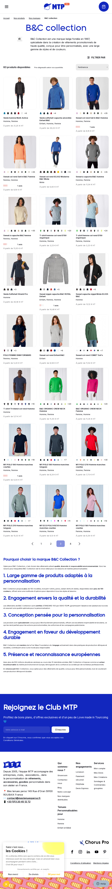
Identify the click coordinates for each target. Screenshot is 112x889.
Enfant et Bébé (64, 828)
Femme (61, 823)
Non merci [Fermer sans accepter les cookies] (13, 874)
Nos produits (19, 18)
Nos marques (34, 18)
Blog (60, 787)
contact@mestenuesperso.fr (24, 798)
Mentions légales (101, 863)
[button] (6, 884)
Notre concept (64, 792)
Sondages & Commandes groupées (99, 784)
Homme (61, 819)
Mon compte (99, 768)
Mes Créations (100, 777)
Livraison (80, 772)
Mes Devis (98, 773)
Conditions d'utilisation (80, 863)
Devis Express (82, 788)
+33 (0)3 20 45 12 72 (18, 801)
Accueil (6, 18)
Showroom (62, 775)
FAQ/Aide (80, 784)
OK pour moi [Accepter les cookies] (54, 874)
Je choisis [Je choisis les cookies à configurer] (33, 874)
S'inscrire (60, 729)
